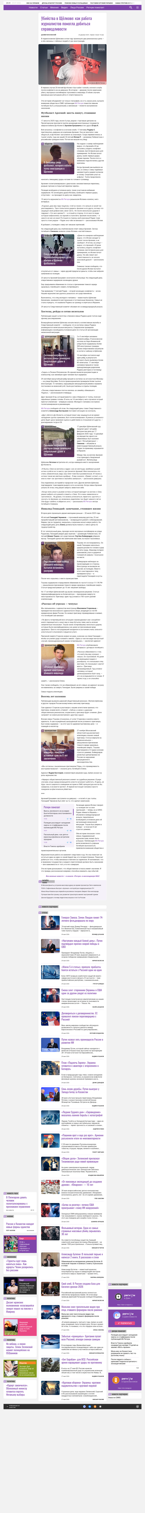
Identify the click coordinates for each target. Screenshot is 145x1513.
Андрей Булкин (98, 1168)
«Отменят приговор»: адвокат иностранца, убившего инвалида (54, 669)
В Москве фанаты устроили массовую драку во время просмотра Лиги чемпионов (71, 885)
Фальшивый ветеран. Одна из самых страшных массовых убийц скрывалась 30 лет (81, 1309)
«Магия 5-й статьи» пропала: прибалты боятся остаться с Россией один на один (81, 968)
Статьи (50, 7)
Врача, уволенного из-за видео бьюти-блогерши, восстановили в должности (57, 813)
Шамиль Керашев (97, 1300)
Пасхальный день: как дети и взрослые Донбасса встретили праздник (56, 836)
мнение (10, 1321)
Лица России (84, 7)
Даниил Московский (48, 35)
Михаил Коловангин (96, 1451)
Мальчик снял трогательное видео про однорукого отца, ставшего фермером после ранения (80, 1414)
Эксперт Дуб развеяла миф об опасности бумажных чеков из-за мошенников (27, 1475)
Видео (71, 7)
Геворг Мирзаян (98, 1211)
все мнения (30, 1335)
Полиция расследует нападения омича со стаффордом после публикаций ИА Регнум (57, 825)
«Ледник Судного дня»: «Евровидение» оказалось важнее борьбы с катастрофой (81, 1153)
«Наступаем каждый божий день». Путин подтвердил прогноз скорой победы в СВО (81, 943)
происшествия (50, 336)
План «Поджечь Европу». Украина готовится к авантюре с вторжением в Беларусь (80, 1104)
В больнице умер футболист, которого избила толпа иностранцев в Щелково (57, 167)
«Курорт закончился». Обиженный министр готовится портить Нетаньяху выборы (17, 1494)
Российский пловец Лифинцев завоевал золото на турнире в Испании (26, 1392)
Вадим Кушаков (98, 1076)
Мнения (61, 7)
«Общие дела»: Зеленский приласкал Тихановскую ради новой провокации (80, 1219)
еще (137, 1472)
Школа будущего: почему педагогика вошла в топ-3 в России (63, 897)
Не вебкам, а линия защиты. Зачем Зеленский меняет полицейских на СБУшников (19, 1453)
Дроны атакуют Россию (49, 3)
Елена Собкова (98, 1428)
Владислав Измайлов (96, 1234)
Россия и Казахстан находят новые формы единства (20, 1330)
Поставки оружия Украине (98, 3)
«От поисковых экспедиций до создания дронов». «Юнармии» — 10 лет (81, 1242)
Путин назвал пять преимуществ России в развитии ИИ (82, 1060)
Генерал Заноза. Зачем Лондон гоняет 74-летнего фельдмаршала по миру (82, 919)
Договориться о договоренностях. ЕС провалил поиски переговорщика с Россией (79, 1035)
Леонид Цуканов (98, 934)
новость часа (12, 1298)
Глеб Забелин (99, 1257)
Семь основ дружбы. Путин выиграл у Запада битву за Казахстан (80, 1129)
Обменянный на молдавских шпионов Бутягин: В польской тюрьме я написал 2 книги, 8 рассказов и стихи (82, 1342)
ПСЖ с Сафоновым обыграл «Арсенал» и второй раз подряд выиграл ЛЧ (26, 1351)
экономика (11, 1361)
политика (11, 1403)
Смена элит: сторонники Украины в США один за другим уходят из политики (81, 1011)
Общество (23, 1467)
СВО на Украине (29, 3)
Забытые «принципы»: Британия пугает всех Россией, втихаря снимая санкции (81, 1436)
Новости (40, 7)
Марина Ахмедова (97, 1356)
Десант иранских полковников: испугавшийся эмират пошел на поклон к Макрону (20, 1411)
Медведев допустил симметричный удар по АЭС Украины (25, 1431)
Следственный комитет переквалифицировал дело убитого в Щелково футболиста (57, 258)
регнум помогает (119, 1436)
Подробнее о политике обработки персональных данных (104, 1506)
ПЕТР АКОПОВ (10, 1335)
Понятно (132, 1506)
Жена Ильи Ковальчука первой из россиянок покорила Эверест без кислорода (70, 891)
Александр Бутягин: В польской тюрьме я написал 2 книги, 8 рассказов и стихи (82, 1334)
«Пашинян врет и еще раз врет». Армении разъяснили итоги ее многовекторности (82, 1195)
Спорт (21, 1343)
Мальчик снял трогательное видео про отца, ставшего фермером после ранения (81, 1406)
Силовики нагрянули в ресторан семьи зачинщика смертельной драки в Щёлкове (57, 449)
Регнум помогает (102, 7)
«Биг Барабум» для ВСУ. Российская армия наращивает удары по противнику (81, 1478)
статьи (44, 912)
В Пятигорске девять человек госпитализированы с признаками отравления (18, 1306)
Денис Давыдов (98, 1122)
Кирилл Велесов (98, 960)
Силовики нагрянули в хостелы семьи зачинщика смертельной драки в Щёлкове (57, 359)
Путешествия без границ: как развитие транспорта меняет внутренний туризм (69, 894)
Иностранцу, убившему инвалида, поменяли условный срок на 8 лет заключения (56, 753)
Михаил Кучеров (98, 1326)
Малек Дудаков (98, 1026)
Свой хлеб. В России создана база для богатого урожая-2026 (80, 1383)
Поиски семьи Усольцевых (73, 3)
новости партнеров (50, 906)
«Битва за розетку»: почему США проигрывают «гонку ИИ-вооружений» (80, 1285)
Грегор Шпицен (98, 984)
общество (48, 144)
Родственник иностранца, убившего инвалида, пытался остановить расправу (56, 566)
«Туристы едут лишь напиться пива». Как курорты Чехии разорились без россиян (19, 1370)
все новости (10, 1315)
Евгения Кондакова (97, 1053)
